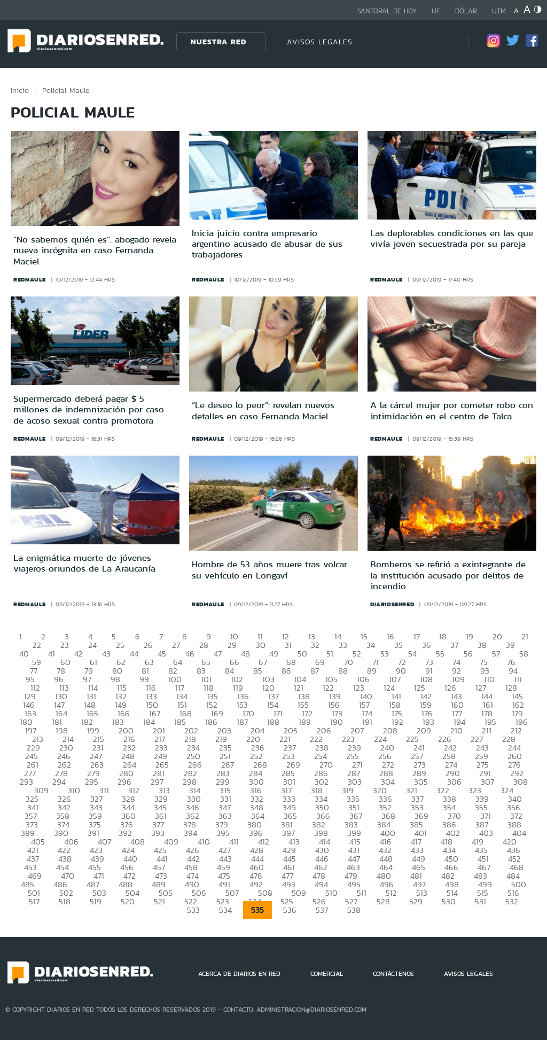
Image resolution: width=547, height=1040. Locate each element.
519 (95, 901)
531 (480, 901)
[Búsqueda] (444, 41)
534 (225, 910)
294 (59, 781)
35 (398, 645)
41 (51, 653)
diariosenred (392, 604)
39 (510, 645)
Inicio (20, 90)
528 (383, 901)
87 (314, 670)
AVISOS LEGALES (320, 41)
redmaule (29, 279)
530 (449, 901)
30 (260, 645)
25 (120, 645)
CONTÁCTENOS (393, 974)
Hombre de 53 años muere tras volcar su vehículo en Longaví (269, 569)
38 (482, 645)
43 (106, 653)
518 (65, 901)
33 (343, 645)
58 (523, 653)
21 (524, 636)
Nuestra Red (218, 42)
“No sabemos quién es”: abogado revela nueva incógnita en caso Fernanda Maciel (94, 250)
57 (496, 653)
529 (416, 901)
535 (257, 910)
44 (134, 653)
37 (454, 645)
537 (322, 910)
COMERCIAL (326, 974)
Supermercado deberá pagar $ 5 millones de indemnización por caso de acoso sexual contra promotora (88, 409)
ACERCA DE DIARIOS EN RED (239, 974)
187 (242, 722)
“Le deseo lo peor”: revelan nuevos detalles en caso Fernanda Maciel (263, 410)
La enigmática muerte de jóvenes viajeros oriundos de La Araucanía (84, 563)
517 (34, 901)
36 (426, 645)
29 (232, 645)
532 (511, 901)
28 (203, 645)
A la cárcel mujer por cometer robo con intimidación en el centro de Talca (451, 410)
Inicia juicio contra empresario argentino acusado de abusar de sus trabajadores (267, 243)
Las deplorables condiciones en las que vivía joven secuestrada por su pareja (451, 238)
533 (193, 910)
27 (176, 645)
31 (288, 645)
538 (354, 910)
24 (92, 645)
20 (497, 636)
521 (159, 901)
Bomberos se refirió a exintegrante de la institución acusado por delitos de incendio (448, 575)
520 (128, 901)
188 (273, 722)
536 (289, 910)
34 (370, 645)
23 (64, 645)
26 (148, 645)
